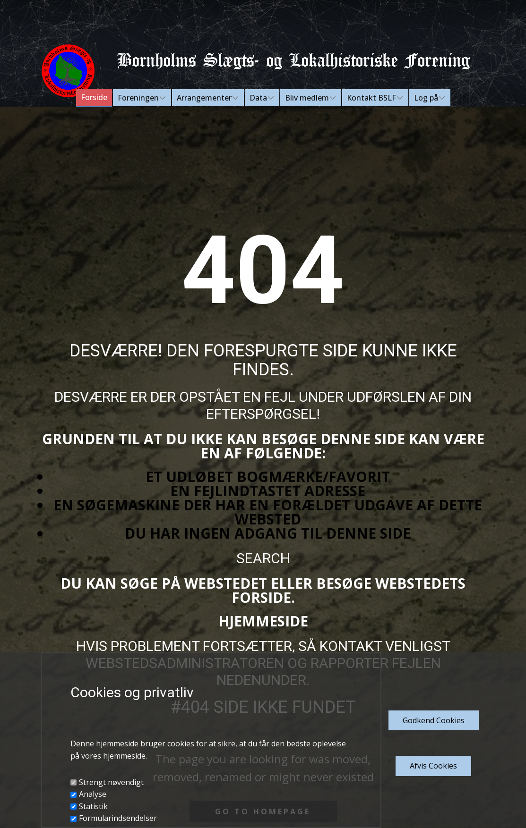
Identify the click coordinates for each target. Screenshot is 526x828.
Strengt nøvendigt (111, 782)
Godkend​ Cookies (434, 720)
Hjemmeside (263, 621)
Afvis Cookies (433, 765)
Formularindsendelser (118, 818)
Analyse (92, 794)
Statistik (93, 806)
